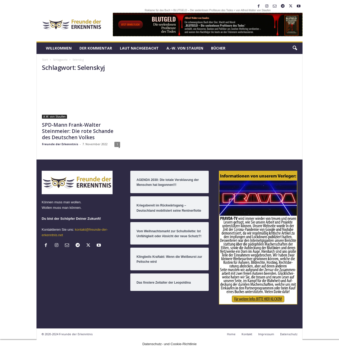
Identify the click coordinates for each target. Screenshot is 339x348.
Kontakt (247, 334)
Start (45, 60)
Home (231, 334)
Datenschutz (289, 334)
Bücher (218, 48)
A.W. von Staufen (54, 116)
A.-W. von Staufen (185, 48)
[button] (294, 48)
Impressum (266, 334)
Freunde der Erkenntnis (60, 144)
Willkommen (59, 48)
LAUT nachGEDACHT (139, 48)
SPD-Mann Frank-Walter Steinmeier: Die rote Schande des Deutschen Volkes (77, 131)
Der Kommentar (95, 48)
